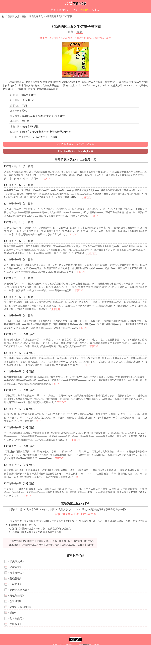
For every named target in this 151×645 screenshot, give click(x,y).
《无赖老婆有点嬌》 (18, 589)
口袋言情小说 (12, 16)
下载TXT (45, 178)
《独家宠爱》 (14, 567)
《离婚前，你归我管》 (20, 607)
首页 (53, 9)
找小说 (95, 9)
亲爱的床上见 (36, 16)
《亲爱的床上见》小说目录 (31, 528)
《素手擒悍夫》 (16, 572)
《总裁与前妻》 (16, 595)
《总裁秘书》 (14, 601)
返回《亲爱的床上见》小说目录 (75, 151)
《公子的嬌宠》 (16, 618)
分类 (75, 9)
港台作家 (64, 9)
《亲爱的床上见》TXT (31, 532)
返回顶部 (75, 639)
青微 (24, 16)
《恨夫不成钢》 (16, 561)
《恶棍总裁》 (14, 578)
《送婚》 (12, 612)
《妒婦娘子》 (14, 624)
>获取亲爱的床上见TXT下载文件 (75, 144)
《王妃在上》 (14, 584)
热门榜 (84, 9)
